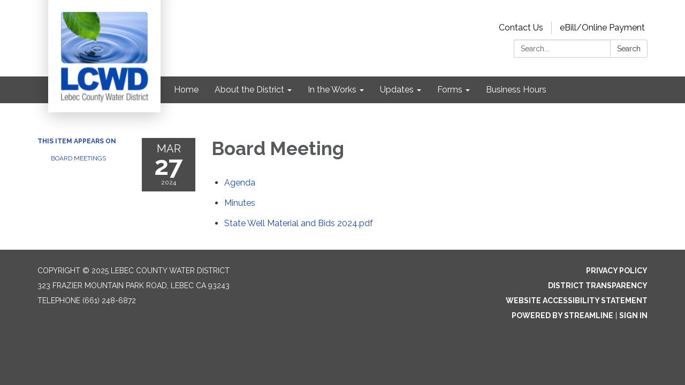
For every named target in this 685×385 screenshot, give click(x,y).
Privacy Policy (617, 270)
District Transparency (598, 285)
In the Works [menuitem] (332, 89)
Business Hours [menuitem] (516, 89)
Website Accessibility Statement (577, 300)
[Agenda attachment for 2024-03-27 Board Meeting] (239, 183)
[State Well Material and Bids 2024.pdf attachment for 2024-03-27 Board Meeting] (298, 223)
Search (629, 48)
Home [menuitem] (186, 89)
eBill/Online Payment (602, 27)
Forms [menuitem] (449, 89)
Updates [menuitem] (397, 89)
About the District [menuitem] (249, 89)
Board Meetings (78, 158)
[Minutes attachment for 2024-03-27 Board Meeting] (239, 203)
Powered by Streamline (562, 315)
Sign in (633, 315)
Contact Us (521, 27)
